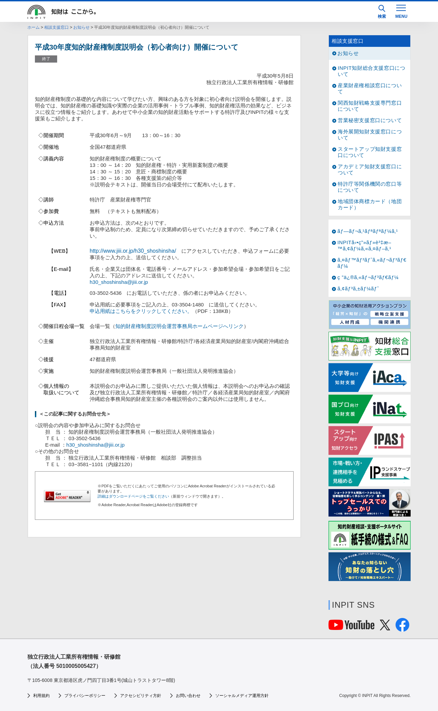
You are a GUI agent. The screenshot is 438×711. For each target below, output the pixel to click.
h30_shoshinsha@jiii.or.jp (119, 282)
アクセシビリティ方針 (140, 695)
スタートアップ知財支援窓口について (370, 152)
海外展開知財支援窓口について (370, 135)
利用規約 (41, 695)
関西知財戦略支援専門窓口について (370, 106)
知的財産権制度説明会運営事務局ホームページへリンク (179, 326)
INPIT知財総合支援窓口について (371, 71)
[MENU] (401, 11)
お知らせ (81, 27)
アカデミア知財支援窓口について (370, 169)
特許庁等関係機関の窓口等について (370, 187)
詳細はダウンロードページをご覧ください (133, 496)
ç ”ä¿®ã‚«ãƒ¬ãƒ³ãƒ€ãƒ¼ (368, 277)
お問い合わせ (188, 695)
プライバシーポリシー (84, 695)
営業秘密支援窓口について (370, 120)
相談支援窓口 (56, 27)
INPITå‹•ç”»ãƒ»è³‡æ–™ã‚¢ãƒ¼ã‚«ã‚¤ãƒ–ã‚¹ (364, 245)
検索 (382, 12)
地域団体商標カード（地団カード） (370, 204)
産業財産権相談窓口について (370, 88)
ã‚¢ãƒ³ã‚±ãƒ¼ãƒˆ (358, 288)
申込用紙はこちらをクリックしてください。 (141, 311)
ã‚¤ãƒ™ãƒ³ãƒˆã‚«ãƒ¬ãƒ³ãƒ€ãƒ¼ (372, 263)
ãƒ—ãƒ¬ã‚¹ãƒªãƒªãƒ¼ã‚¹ (367, 231)
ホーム (33, 27)
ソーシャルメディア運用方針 (242, 695)
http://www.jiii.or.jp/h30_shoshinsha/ (133, 251)
